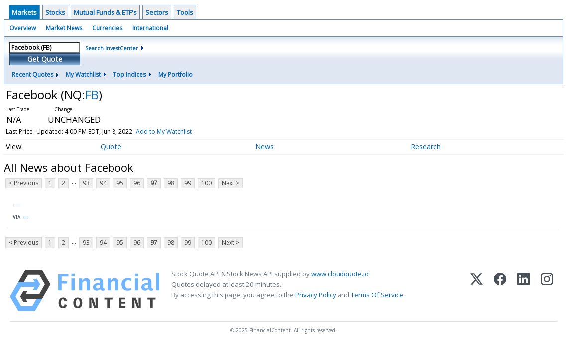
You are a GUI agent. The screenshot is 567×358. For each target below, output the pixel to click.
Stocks (55, 12)
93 (86, 183)
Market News (64, 28)
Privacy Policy (315, 294)
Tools (185, 12)
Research (426, 146)
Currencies (107, 28)
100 (206, 183)
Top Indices (129, 74)
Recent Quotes (32, 74)
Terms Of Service (377, 294)
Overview (22, 28)
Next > (230, 183)
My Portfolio (175, 74)
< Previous (23, 183)
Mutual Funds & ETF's (105, 12)
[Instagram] (547, 290)
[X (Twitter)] (476, 290)
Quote (111, 146)
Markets (24, 12)
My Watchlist (83, 74)
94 (103, 183)
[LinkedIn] (523, 290)
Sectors (156, 12)
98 (170, 183)
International (150, 28)
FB (92, 95)
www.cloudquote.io (340, 273)
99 (187, 183)
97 (153, 183)
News (264, 146)
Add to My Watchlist (164, 131)
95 (119, 183)
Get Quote (44, 59)
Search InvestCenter (111, 48)
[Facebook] (500, 290)
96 (136, 183)
